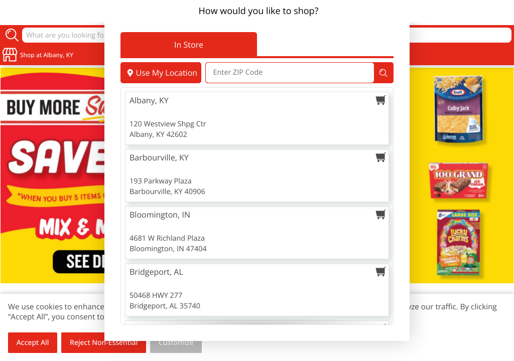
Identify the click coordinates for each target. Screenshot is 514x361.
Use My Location (160, 72)
